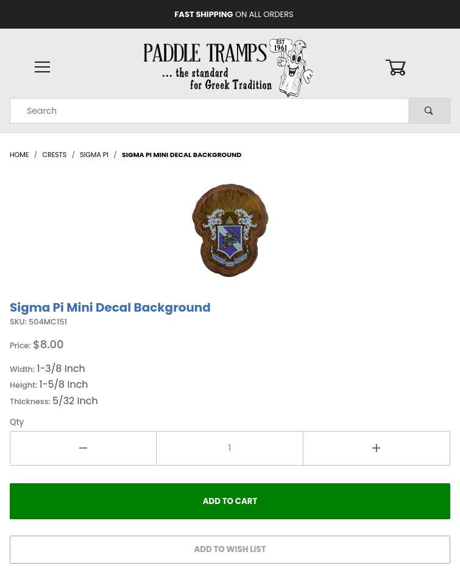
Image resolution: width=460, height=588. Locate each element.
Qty (17, 422)
